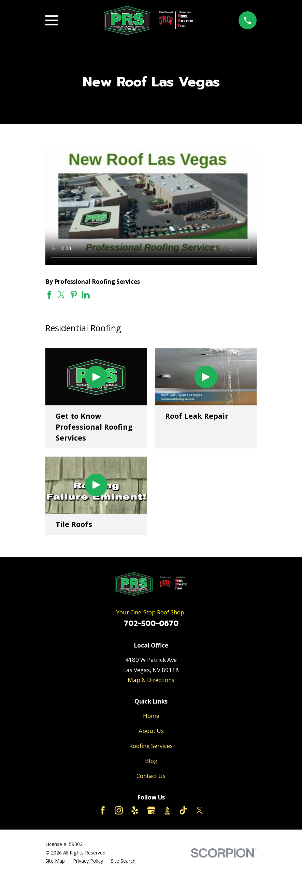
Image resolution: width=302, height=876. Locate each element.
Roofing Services (151, 746)
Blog (151, 761)
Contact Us (151, 776)
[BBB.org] (167, 810)
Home (151, 716)
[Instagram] (119, 810)
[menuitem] (55, 861)
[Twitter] (200, 810)
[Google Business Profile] (151, 810)
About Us (151, 731)
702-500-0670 (151, 623)
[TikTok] (183, 810)
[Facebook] (103, 810)
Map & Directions (151, 680)
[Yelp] (135, 810)
